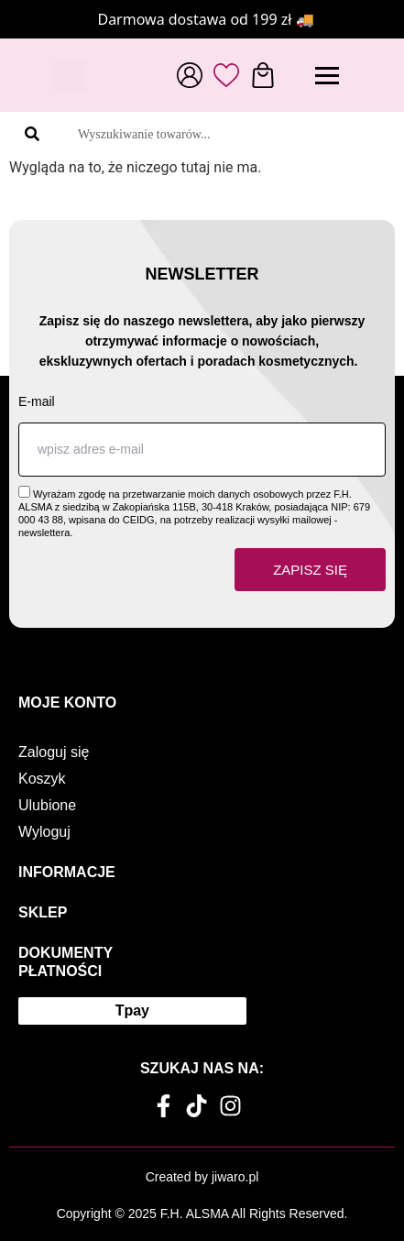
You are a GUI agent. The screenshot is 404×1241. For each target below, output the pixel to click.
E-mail (36, 401)
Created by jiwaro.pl (202, 1177)
